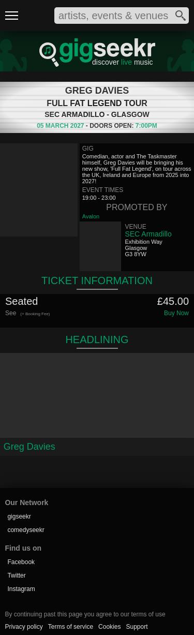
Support (136, 626)
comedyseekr (25, 530)
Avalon (90, 216)
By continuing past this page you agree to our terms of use (85, 614)
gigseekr (19, 516)
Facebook (21, 562)
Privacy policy (23, 626)
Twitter (16, 575)
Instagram (21, 589)
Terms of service (70, 626)
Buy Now (176, 313)
